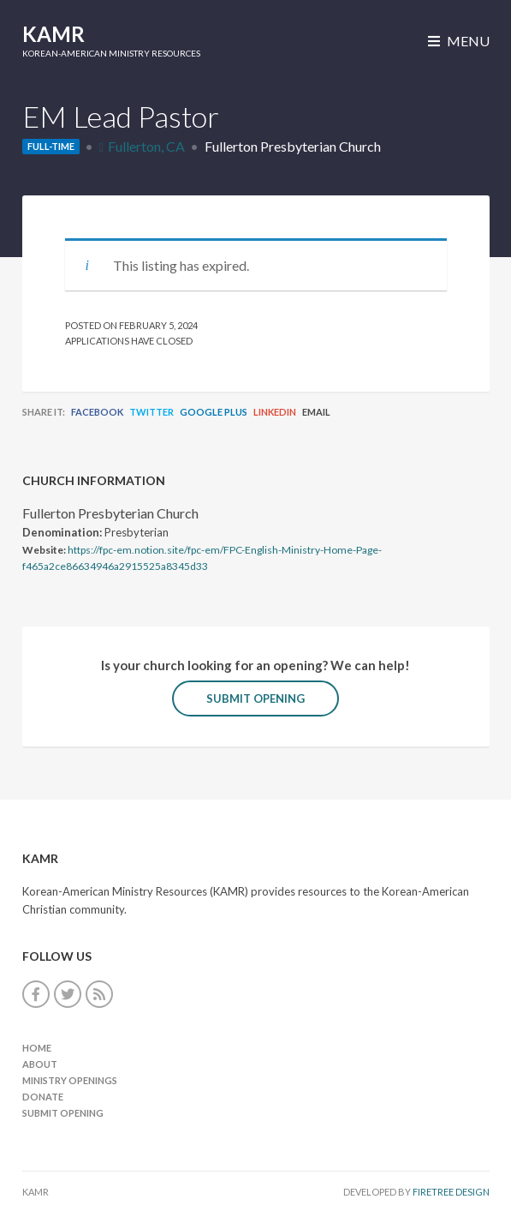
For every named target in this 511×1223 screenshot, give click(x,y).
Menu (459, 41)
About (39, 1064)
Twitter (151, 411)
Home (36, 1047)
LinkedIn (274, 411)
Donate (42, 1096)
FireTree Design (451, 1191)
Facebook (97, 411)
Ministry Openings (69, 1080)
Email (316, 411)
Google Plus (213, 411)
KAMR (53, 33)
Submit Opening (255, 698)
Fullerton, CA (146, 146)
